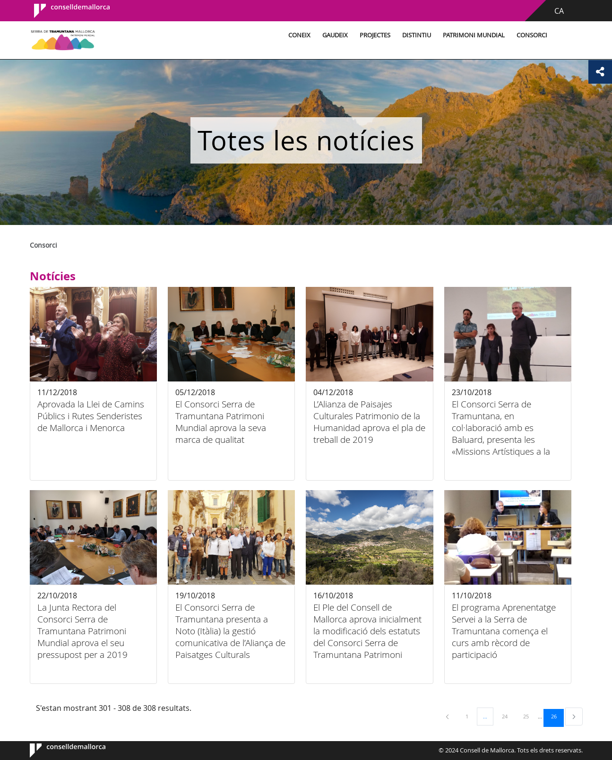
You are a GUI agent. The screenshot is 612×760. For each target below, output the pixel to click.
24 (508, 716)
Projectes (375, 35)
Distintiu (416, 35)
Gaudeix (335, 35)
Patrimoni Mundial (474, 35)
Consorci (532, 35)
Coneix (299, 35)
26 (557, 716)
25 (529, 716)
